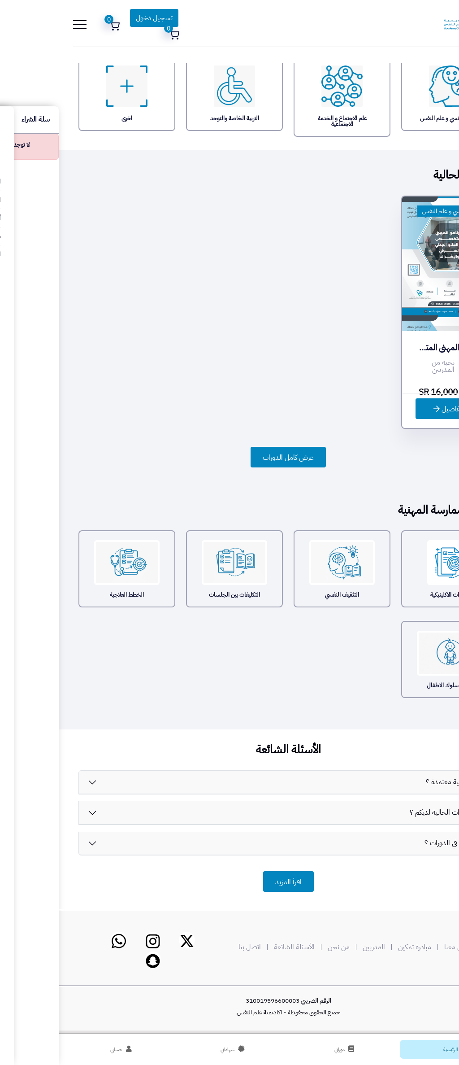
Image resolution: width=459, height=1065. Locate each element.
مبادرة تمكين (355, 947)
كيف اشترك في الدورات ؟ (398, 843)
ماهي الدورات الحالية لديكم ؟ (390, 812)
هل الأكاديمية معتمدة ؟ (398, 782)
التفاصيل (391, 409)
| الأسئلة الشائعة (241, 947)
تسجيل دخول (95, 18)
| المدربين (321, 947)
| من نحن (285, 947)
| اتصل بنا (196, 947)
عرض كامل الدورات (229, 457)
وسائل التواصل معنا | (406, 947)
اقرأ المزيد (230, 882)
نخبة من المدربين (384, 366)
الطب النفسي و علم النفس (394, 211)
